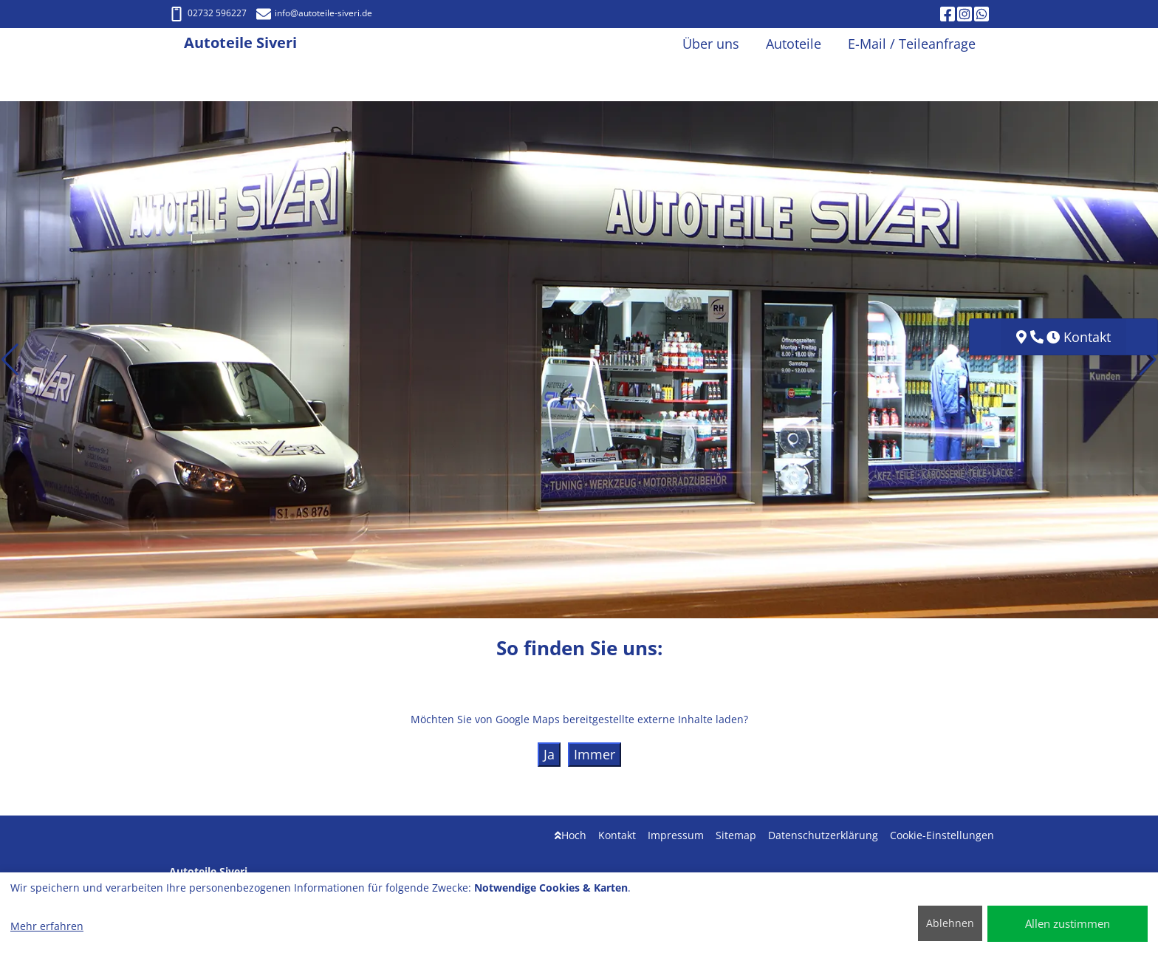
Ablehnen (950, 923)
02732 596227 (208, 13)
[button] (10, 359)
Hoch (570, 835)
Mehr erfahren (46, 926)
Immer (594, 754)
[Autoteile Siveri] (176, 44)
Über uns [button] (710, 43)
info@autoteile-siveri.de (314, 13)
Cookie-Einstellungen (942, 835)
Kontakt (617, 835)
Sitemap (736, 835)
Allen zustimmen (1067, 923)
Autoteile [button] (793, 43)
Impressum (676, 835)
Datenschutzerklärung (823, 835)
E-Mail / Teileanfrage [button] (912, 43)
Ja (549, 754)
